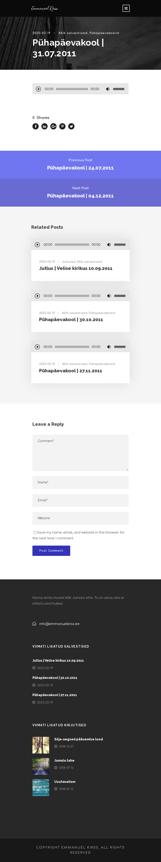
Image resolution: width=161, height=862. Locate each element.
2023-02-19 (41, 33)
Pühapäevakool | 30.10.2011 (71, 319)
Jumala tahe (64, 760)
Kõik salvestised (73, 33)
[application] (80, 89)
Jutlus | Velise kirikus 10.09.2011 (75, 268)
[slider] (72, 89)
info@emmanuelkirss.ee (59, 624)
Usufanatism (64, 782)
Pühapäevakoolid (104, 33)
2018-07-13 (66, 767)
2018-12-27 (66, 746)
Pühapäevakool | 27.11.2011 (70, 370)
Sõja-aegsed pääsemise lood (78, 739)
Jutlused (68, 261)
